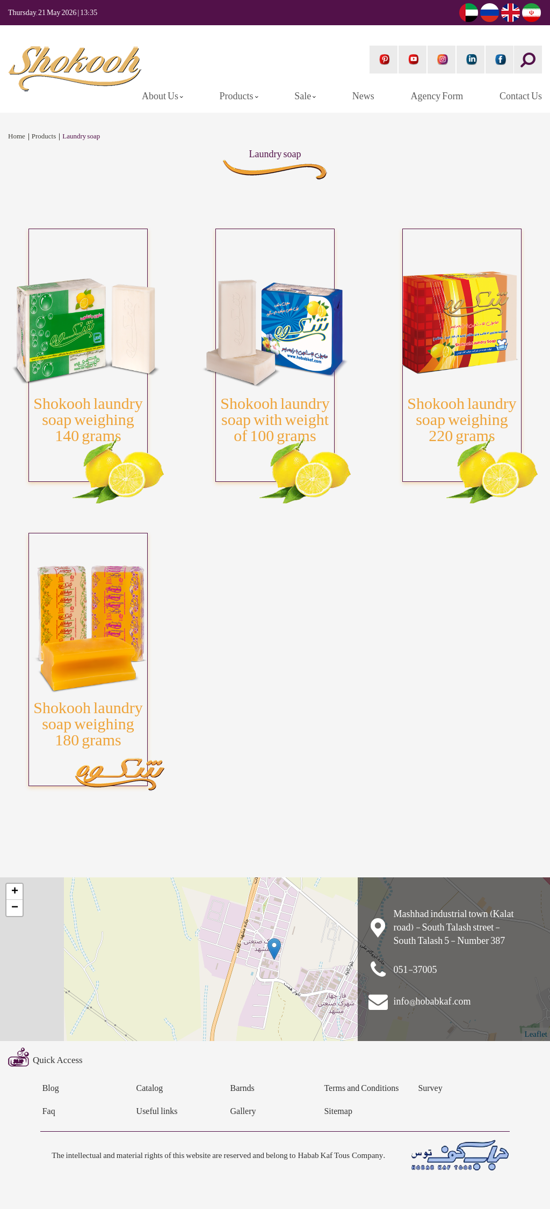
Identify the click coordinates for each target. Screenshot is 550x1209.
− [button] (14, 908)
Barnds (242, 1088)
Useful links (157, 1111)
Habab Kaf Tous (324, 1155)
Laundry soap (81, 136)
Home (16, 136)
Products (237, 96)
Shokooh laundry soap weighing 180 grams (87, 724)
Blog (50, 1088)
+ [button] (14, 892)
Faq (48, 1111)
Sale (303, 96)
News (363, 96)
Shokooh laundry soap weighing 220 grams (461, 419)
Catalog (149, 1088)
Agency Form (436, 96)
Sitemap (338, 1111)
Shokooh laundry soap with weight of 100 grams (274, 419)
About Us (161, 96)
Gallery (243, 1111)
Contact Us (521, 96)
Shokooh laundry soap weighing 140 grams (87, 419)
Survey (430, 1088)
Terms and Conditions (361, 1088)
